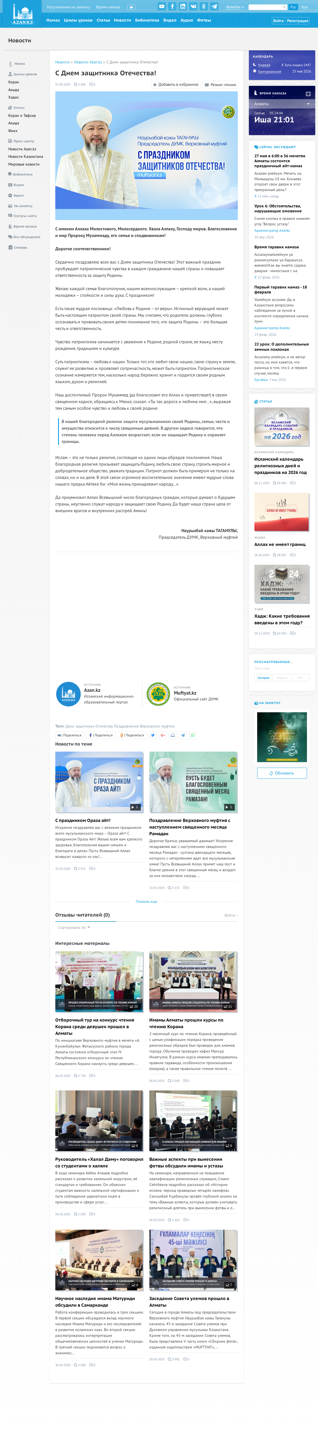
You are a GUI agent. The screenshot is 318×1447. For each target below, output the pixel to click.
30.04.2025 (63, 1365)
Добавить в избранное (175, 84)
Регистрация (297, 21)
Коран (13, 82)
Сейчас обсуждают (275, 147)
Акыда (13, 89)
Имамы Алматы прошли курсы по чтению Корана (186, 1023)
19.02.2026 (157, 887)
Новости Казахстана (25, 156)
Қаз (305, 7)
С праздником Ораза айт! (82, 820)
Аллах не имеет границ (280, 544)
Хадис (13, 97)
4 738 (80, 1075)
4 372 (174, 887)
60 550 (279, 633)
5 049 (174, 1080)
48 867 (279, 555)
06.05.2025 (63, 1075)
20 (134, 1006)
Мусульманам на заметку (68, 7)
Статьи (103, 20)
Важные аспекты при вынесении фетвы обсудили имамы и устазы (186, 1163)
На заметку (267, 703)
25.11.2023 (262, 633)
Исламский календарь (274, 452)
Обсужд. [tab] (263, 668)
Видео (169, 20)
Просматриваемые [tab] (272, 662)
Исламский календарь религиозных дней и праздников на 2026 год (280, 466)
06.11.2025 (262, 483)
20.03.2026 (63, 868)
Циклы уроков (78, 20)
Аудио (187, 20)
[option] (282, 737)
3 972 (80, 868)
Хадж (259, 609)
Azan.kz (92, 690)
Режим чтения (220, 84)
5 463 (174, 1220)
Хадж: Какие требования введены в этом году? (282, 619)
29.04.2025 (157, 1359)
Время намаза (108, 7)
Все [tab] (300, 678)
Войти (278, 21)
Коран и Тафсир (22, 115)
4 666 (80, 1365)
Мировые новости (24, 164)
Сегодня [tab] (263, 678)
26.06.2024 (262, 555)
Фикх (12, 130)
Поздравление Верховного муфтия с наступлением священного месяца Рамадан (189, 827)
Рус (293, 7)
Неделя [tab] (282, 678)
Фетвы (204, 20)
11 (228, 1006)
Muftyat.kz (185, 693)
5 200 (80, 1214)
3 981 (174, 1359)
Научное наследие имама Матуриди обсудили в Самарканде (95, 1302)
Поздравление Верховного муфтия (144, 726)
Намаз (53, 20)
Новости (122, 20)
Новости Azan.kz (22, 149)
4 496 (80, 84)
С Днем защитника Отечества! (132, 62)
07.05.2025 (63, 84)
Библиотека (147, 20)
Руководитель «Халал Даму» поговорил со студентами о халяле (99, 1163)
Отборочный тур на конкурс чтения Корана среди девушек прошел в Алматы (94, 1027)
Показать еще (146, 901)
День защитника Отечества (89, 726)
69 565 (279, 483)
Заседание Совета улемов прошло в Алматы (189, 1302)
